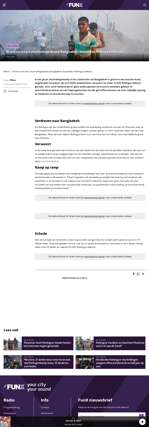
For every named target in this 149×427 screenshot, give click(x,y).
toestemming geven (94, 103)
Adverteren (47, 413)
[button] (142, 421)
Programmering (12, 407)
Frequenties (10, 413)
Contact (45, 407)
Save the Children (50, 161)
